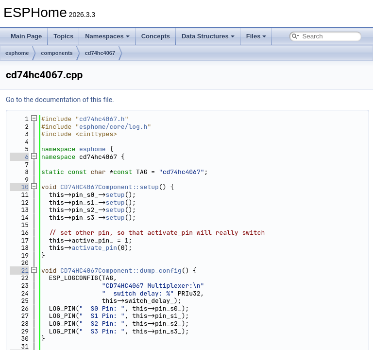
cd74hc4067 (100, 53)
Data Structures (208, 36)
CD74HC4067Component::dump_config (121, 270)
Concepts (155, 36)
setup (115, 195)
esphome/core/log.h (113, 126)
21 (19, 270)
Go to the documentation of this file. (60, 100)
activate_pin (94, 248)
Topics (63, 36)
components (56, 53)
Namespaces (107, 36)
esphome (17, 53)
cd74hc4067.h (102, 119)
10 (19, 187)
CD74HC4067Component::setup (109, 187)
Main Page (26, 36)
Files (256, 36)
